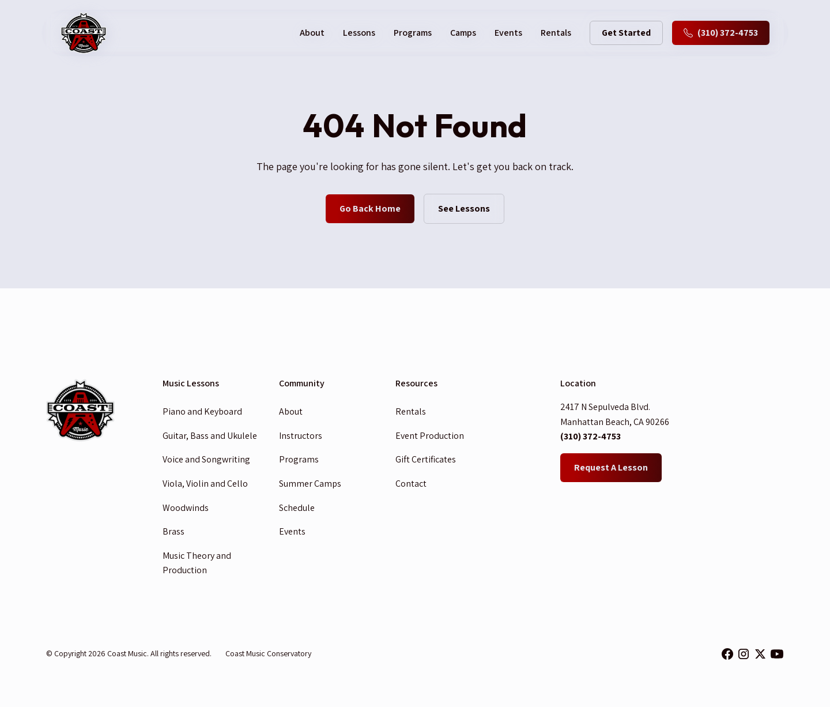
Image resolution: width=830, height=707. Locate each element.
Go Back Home (370, 208)
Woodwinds (186, 508)
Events (508, 33)
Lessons (359, 33)
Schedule (297, 508)
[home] (84, 33)
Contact (411, 483)
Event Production (429, 436)
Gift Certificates (425, 459)
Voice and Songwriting (206, 459)
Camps (463, 33)
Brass (173, 531)
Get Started (626, 33)
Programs (413, 33)
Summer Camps (310, 483)
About (291, 411)
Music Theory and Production (197, 563)
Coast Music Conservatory (268, 653)
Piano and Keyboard (202, 411)
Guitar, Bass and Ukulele (210, 436)
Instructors (300, 436)
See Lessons (464, 208)
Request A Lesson (611, 467)
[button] (312, 33)
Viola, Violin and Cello (205, 483)
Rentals (556, 33)
